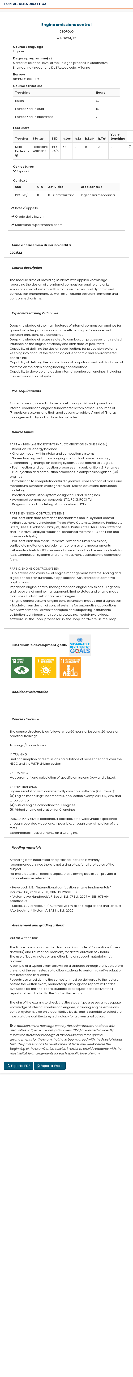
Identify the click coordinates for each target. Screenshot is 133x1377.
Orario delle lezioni (29, 216)
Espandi (21, 171)
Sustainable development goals (39, 645)
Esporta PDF (18, 1065)
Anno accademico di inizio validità (41, 245)
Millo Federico (22, 149)
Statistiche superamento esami (39, 225)
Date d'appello (26, 208)
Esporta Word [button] (50, 1065)
